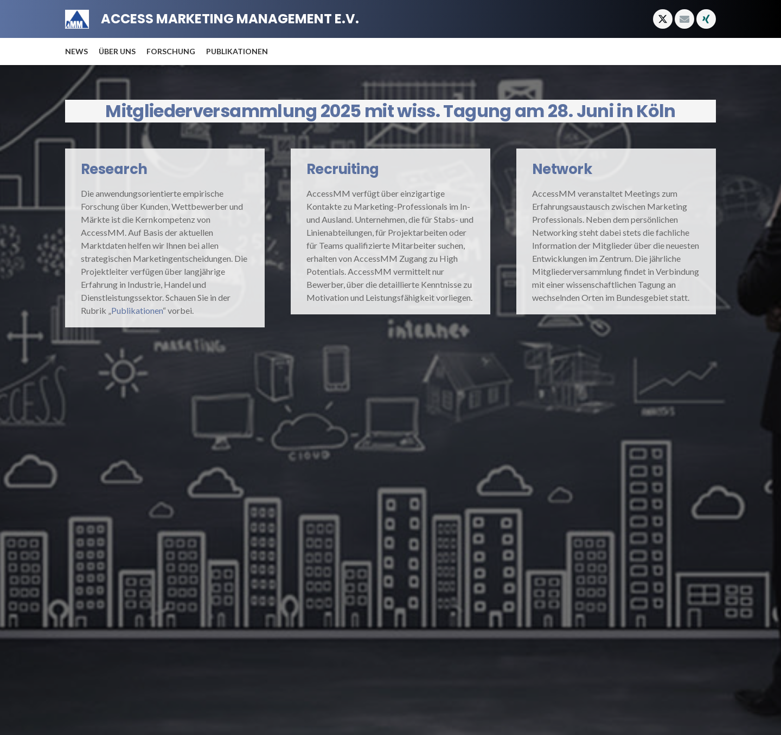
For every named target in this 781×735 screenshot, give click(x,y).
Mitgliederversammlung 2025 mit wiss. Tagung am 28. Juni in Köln (390, 111)
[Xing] (706, 19)
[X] (663, 19)
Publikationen (137, 310)
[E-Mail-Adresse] (684, 19)
